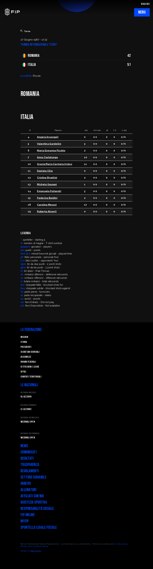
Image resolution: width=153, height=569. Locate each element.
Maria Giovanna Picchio (51, 150)
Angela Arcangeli (47, 137)
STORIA (24, 342)
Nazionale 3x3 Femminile (30, 433)
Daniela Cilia (45, 171)
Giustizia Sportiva (34, 502)
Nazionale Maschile (28, 392)
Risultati (27, 458)
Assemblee (26, 356)
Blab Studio (36, 551)
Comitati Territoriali (31, 376)
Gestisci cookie (41, 546)
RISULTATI (145, 4)
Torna (25, 31)
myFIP (25, 521)
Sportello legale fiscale (39, 527)
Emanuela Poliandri (49, 191)
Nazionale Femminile (29, 405)
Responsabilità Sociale (37, 508)
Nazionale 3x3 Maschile (30, 417)
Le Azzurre (26, 409)
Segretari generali (30, 352)
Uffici (23, 371)
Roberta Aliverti (46, 211)
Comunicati (29, 452)
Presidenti (26, 347)
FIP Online (28, 514)
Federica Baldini (47, 198)
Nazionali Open (28, 421)
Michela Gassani (47, 184)
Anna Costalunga (47, 157)
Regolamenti (30, 471)
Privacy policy (27, 546)
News (24, 445)
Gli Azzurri (26, 396)
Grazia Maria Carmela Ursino (54, 164)
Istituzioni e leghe (30, 366)
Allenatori (28, 489)
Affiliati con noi (32, 496)
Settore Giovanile (33, 477)
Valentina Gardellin (49, 143)
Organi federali (28, 361)
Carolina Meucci (47, 204)
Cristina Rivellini (47, 177)
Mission (24, 337)
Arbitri (26, 483)
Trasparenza (30, 464)
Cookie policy (121, 544)
